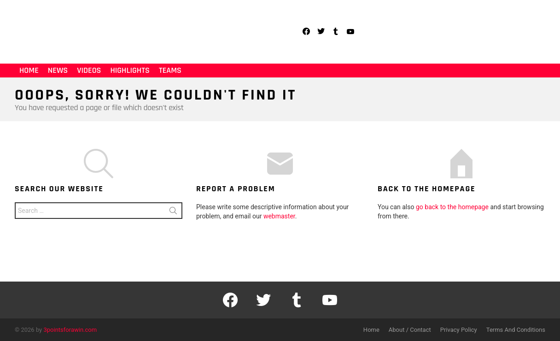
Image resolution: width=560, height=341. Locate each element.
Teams (170, 70)
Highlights (129, 70)
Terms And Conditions (515, 329)
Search (173, 212)
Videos (89, 70)
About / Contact (410, 329)
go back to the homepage (452, 207)
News (58, 70)
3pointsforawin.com (70, 329)
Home (29, 70)
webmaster (279, 216)
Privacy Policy (458, 329)
